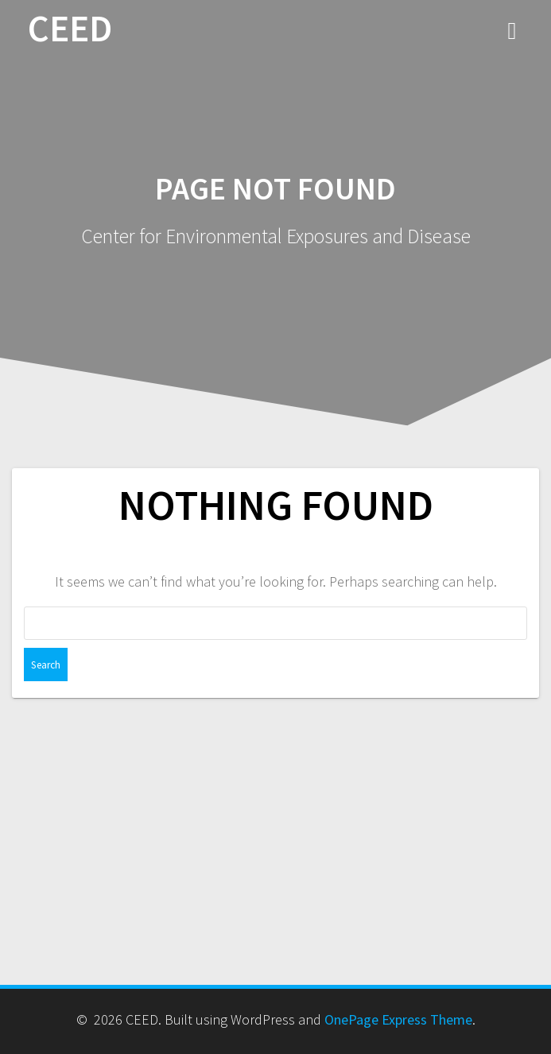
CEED (70, 29)
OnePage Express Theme (398, 1019)
